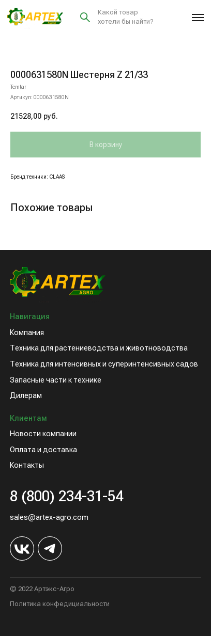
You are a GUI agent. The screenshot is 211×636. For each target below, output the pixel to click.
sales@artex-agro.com (49, 517)
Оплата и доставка (43, 450)
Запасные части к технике (55, 380)
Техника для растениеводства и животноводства (99, 348)
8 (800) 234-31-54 (66, 496)
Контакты (27, 465)
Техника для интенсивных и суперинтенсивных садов (104, 364)
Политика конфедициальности (60, 604)
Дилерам (26, 395)
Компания (27, 332)
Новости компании (43, 434)
